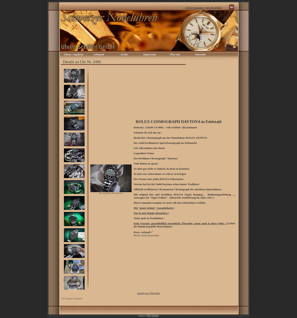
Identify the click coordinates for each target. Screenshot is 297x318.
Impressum (149, 54)
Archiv (124, 54)
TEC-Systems (153, 315)
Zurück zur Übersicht (148, 293)
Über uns (175, 54)
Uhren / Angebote (74, 54)
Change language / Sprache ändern (203, 7)
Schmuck (99, 54)
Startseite (200, 54)
